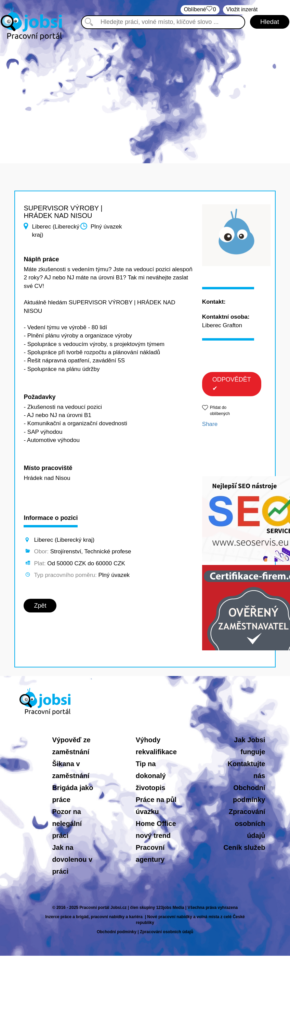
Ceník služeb (244, 847)
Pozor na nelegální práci (67, 823)
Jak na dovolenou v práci (72, 859)
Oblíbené (200, 10)
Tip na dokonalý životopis (151, 775)
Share (210, 424)
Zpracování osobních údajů (247, 823)
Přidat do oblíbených (220, 410)
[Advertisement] (145, 98)
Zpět (40, 605)
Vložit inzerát (242, 9)
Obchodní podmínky (116, 931)
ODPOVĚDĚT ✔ (231, 384)
